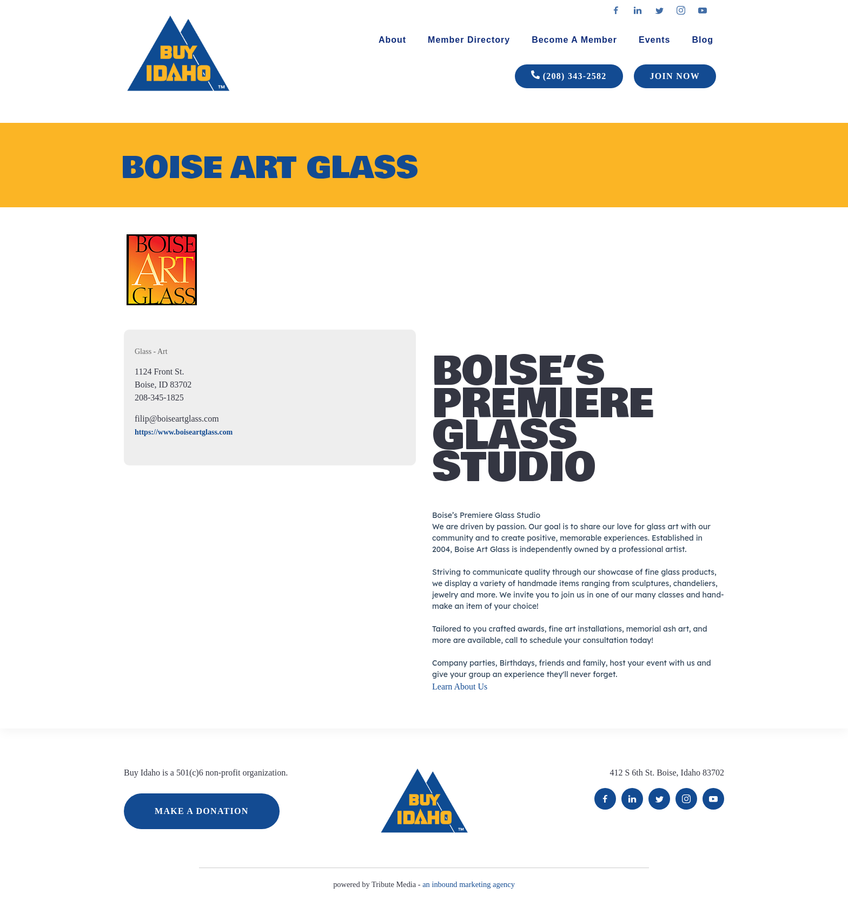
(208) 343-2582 (569, 76)
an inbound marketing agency (468, 884)
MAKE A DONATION (202, 811)
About (392, 39)
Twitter (659, 799)
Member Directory (469, 39)
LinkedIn (632, 799)
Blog (702, 39)
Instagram (686, 799)
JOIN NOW (675, 76)
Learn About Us (459, 686)
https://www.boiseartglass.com (184, 432)
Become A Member (574, 39)
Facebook (605, 799)
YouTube (713, 799)
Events (654, 39)
